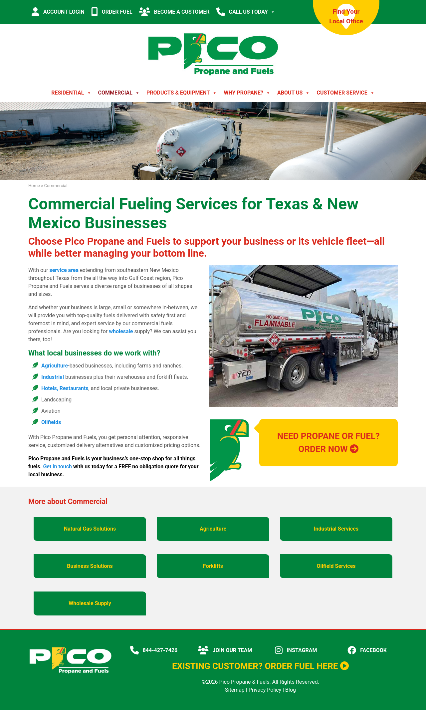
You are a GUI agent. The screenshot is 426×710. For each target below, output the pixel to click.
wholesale (121, 331)
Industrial (52, 377)
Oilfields (51, 422)
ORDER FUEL (111, 11)
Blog (290, 690)
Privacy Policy (265, 690)
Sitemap (235, 690)
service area (64, 270)
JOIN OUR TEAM (225, 650)
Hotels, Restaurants (65, 388)
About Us (293, 93)
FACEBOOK (367, 650)
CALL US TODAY (245, 12)
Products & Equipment (181, 93)
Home (34, 185)
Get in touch (57, 466)
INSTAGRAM (296, 650)
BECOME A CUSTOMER (174, 11)
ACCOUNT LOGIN (58, 11)
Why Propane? (247, 93)
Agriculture (54, 365)
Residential (71, 93)
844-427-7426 (153, 650)
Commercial (119, 93)
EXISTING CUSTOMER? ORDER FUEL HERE (260, 666)
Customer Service (345, 93)
